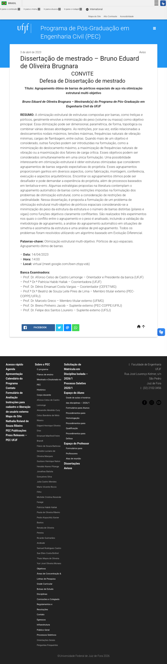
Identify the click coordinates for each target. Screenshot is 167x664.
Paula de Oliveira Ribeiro (48, 512)
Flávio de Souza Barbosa (48, 446)
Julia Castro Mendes (47, 482)
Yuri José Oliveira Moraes (49, 563)
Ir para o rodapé (73, 9)
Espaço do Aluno (74, 392)
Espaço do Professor (76, 443)
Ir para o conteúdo (10, 9)
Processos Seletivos (46, 635)
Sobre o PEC (42, 364)
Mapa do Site (94, 16)
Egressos (41, 620)
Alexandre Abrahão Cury (48, 410)
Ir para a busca (52, 9)
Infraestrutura (43, 625)
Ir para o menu (32, 9)
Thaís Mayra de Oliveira (48, 558)
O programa (42, 369)
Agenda (10, 369)
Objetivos (41, 568)
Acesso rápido (14, 364)
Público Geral (43, 630)
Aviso (142, 52)
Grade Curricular (45, 584)
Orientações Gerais (46, 640)
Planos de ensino (45, 374)
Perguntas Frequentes (47, 645)
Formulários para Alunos (77, 408)
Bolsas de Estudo (45, 589)
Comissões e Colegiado (48, 599)
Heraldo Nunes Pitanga (48, 466)
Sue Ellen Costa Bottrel (48, 553)
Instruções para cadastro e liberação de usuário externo (18, 407)
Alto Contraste (110, 16)
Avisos (68, 468)
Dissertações (72, 463)
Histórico (41, 390)
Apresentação (14, 373)
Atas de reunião (73, 458)
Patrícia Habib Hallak (47, 507)
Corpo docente (44, 395)
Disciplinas (42, 594)
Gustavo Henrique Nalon (48, 461)
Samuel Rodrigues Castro (49, 548)
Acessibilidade (127, 16)
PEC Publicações (16, 430)
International (94, 9)
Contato (10, 388)
